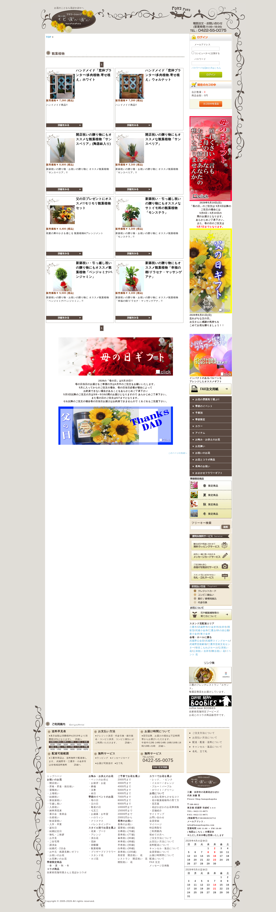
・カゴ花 (93, 858)
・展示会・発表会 (57, 814)
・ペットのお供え (98, 779)
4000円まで (124, 786)
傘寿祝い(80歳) (126, 838)
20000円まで (125, 814)
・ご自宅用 (53, 841)
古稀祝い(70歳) (126, 831)
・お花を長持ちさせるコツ (164, 796)
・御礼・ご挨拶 (55, 834)
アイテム (200, 433)
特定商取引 (155, 827)
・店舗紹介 (155, 810)
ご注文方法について (203, 733)
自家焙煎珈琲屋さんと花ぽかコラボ (67, 872)
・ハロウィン (96, 817)
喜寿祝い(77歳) (126, 834)
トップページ (54, 776)
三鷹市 (193, 627)
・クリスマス (96, 821)
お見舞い (200, 446)
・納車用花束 (54, 810)
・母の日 (93, 800)
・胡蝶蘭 (93, 845)
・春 (49, 865)
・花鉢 (92, 841)
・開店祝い (53, 783)
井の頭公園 (223, 630)
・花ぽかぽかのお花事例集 (164, 807)
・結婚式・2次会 (56, 848)
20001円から (125, 817)
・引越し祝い (54, 803)
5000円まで (124, 790)
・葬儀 (92, 786)
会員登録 (154, 821)
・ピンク (168, 779)
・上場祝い (53, 793)
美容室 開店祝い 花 (130, 855)
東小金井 (205, 634)
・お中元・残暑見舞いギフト (63, 851)
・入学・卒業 (54, 824)
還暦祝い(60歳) (126, 827)
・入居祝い (53, 807)
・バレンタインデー (100, 824)
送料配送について (159, 845)
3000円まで (124, 783)
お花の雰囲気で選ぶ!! (207, 399)
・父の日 (93, 803)
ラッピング (102, 758)
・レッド (154, 779)
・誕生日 (52, 827)
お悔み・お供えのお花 (207, 439)
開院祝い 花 (125, 862)
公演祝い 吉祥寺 (202, 651)
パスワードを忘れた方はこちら (206, 68)
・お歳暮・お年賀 (98, 814)
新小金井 (194, 634)
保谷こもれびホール (206, 647)
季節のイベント (204, 406)
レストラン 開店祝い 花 (133, 858)
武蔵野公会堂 (197, 640)
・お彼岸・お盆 (97, 783)
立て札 (119, 763)
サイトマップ (156, 814)
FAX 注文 (154, 862)
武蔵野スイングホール (217, 640)
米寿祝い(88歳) (126, 841)
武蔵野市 (203, 627)
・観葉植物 (95, 848)
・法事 (92, 790)
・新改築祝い (54, 800)
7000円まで (124, 796)
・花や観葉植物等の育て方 (164, 800)
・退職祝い (53, 790)
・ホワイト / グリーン (161, 790)
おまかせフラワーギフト (209, 473)
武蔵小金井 (201, 630)
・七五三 (93, 810)
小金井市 (214, 627)
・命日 (92, 793)
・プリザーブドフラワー (102, 851)
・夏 (55, 865)
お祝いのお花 (202, 453)
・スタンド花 (96, 855)
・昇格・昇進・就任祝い (60, 786)
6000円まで (124, 793)
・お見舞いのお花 (57, 858)
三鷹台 (212, 630)
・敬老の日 (95, 807)
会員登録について (159, 851)
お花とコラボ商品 (205, 459)
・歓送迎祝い (54, 821)
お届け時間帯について (161, 855)
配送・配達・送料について (207, 742)
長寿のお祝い (202, 466)
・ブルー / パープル (160, 786)
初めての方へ (156, 834)
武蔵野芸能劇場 (198, 644)
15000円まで (125, 810)
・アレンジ (95, 834)
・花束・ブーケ (97, 831)
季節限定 (200, 419)
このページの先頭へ (177, 453)
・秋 (61, 865)
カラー (199, 426)
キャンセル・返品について (207, 746)
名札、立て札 (199, 751)
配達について (156, 858)
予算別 (199, 412)
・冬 (66, 865)
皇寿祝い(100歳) (127, 851)
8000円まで (124, 800)
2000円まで (124, 779)
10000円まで (125, 807)
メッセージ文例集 (159, 865)
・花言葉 (154, 803)
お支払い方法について (204, 737)
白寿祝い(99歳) (126, 848)
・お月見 (52, 838)
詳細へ (78, 739)
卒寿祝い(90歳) (126, 845)
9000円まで (124, 803)
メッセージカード (120, 758)
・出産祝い (53, 817)
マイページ (155, 824)
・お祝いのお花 (55, 855)
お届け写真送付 (105, 763)
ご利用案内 (155, 831)
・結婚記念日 (54, 831)
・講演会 (52, 845)
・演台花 (93, 838)
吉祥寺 (223, 627)
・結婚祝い (53, 796)
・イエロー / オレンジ (161, 783)
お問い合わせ (156, 817)
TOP (48, 37)
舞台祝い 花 (218, 651)
